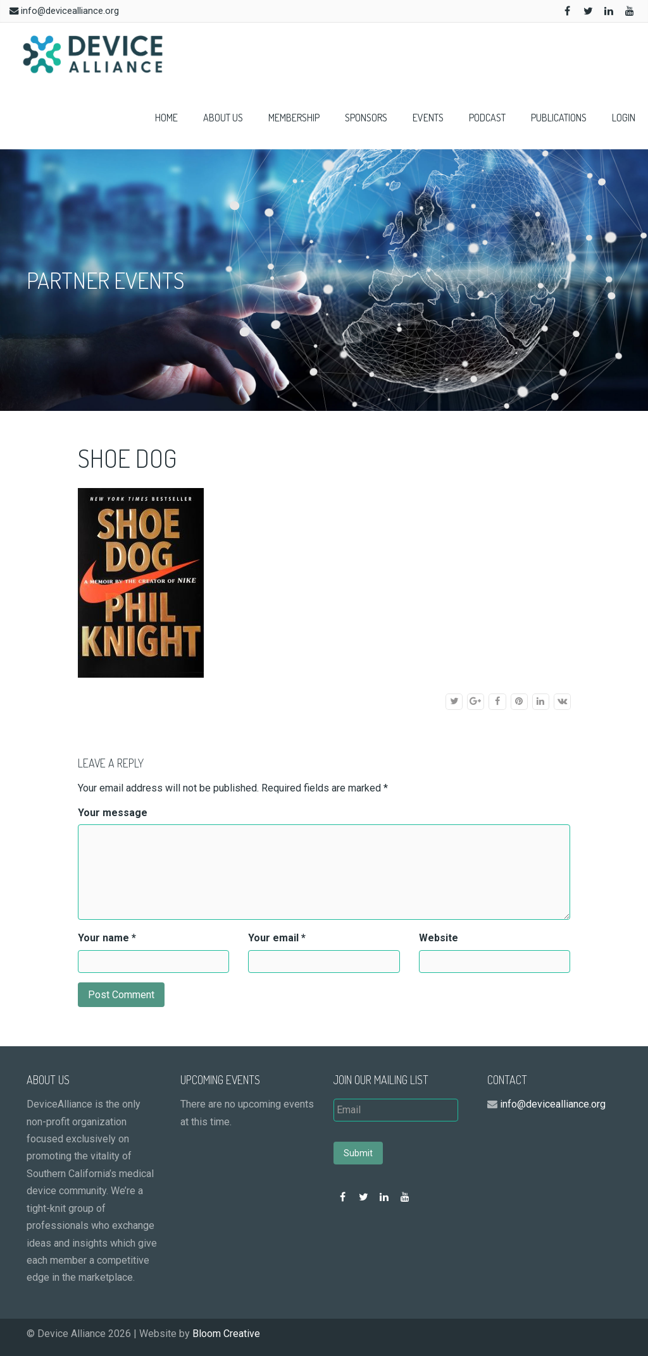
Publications (559, 117)
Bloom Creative (226, 1334)
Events (428, 117)
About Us (223, 117)
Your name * (107, 938)
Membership (294, 117)
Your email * (277, 938)
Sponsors (366, 117)
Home (166, 117)
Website (438, 938)
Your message (112, 813)
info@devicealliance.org (70, 11)
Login (623, 117)
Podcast (487, 117)
